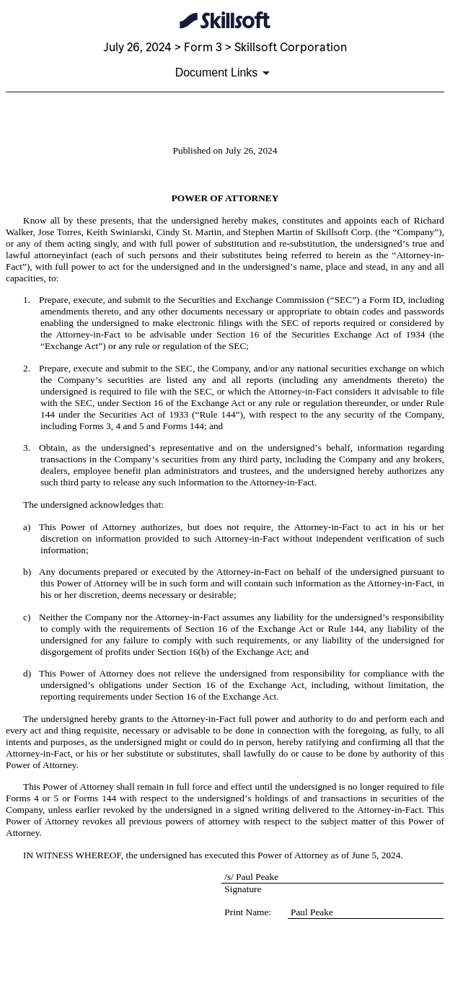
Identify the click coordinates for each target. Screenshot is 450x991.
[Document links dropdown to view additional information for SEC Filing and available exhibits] (225, 73)
